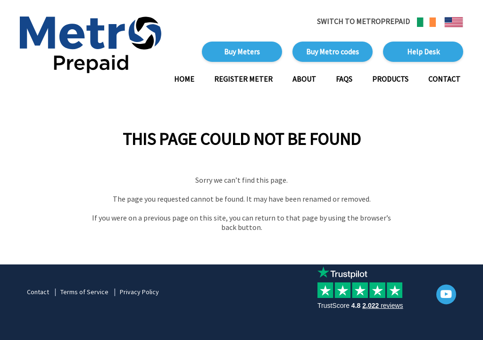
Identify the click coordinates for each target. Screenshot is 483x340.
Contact (38, 292)
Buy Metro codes (332, 51)
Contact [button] (444, 79)
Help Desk (423, 51)
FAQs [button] (344, 79)
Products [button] (390, 79)
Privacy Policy (139, 292)
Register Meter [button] (243, 79)
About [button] (304, 79)
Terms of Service (84, 292)
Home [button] (184, 79)
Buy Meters (242, 51)
